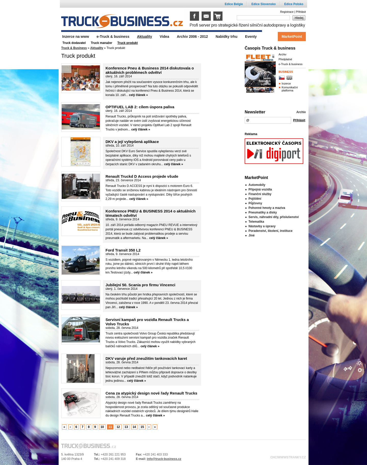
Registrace (287, 11)
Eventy (251, 36)
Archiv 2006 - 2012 (192, 36)
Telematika (256, 221)
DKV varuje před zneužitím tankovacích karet (146, 358)
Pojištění (254, 198)
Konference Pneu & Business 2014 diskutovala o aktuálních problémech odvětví (150, 70)
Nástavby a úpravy (262, 226)
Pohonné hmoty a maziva (266, 208)
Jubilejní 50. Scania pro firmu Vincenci (140, 285)
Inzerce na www (75, 36)
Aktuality (96, 48)
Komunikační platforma (290, 89)
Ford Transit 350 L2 (123, 250)
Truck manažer (101, 43)
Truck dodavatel (74, 43)
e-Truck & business (291, 64)
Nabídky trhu (227, 36)
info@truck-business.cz (164, 459)
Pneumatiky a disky (262, 212)
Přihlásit (301, 11)
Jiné (251, 235)
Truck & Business (74, 48)
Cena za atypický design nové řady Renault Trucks (151, 393)
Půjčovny (255, 203)
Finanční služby (259, 194)
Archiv (282, 54)
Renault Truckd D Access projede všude (142, 176)
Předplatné (285, 59)
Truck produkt (127, 43)
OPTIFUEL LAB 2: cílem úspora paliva (140, 107)
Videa (164, 36)
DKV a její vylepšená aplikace (132, 141)
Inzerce (286, 83)
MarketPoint (292, 36)
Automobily (256, 185)
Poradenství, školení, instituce (270, 231)
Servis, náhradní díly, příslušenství (273, 217)
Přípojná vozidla (260, 189)
